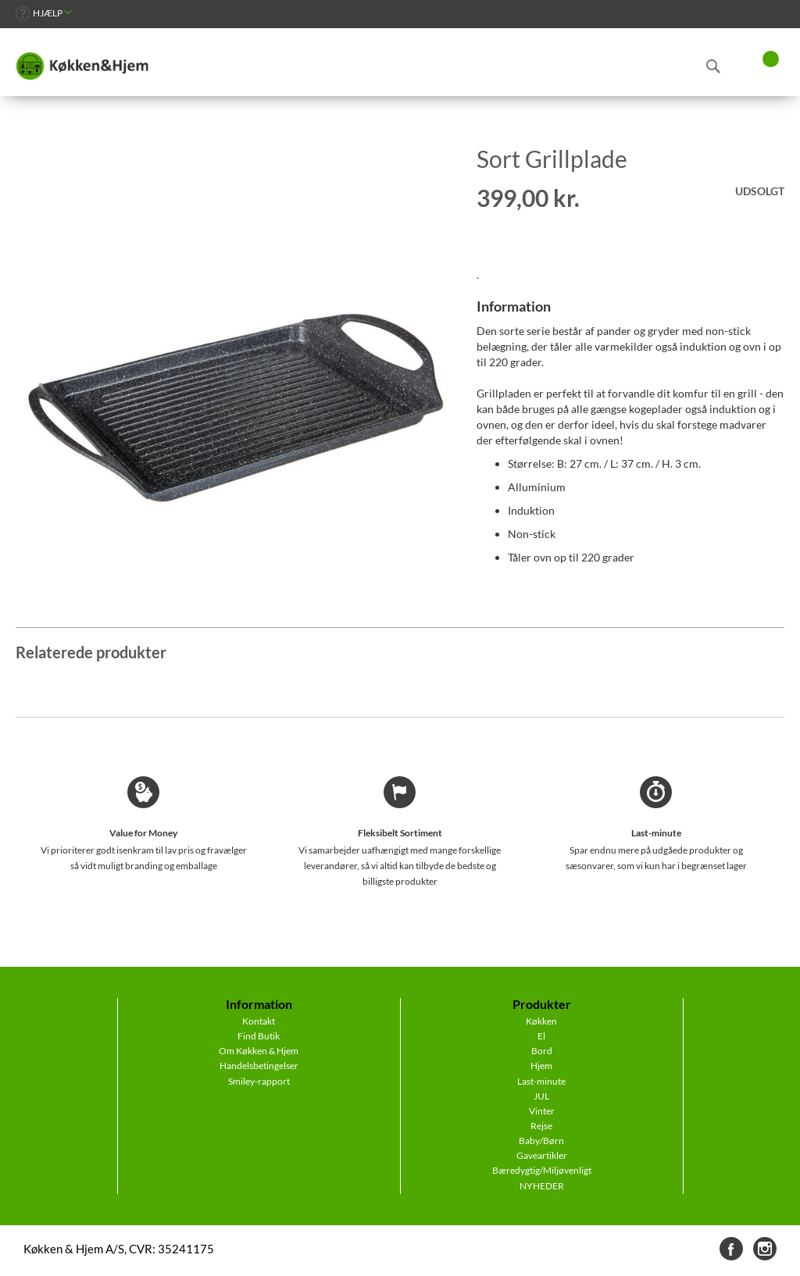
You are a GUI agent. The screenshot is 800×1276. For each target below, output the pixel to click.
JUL (541, 1096)
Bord (541, 1051)
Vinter (542, 1111)
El (541, 1036)
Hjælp (47, 13)
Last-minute (541, 1081)
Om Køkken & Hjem (258, 1051)
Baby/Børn (541, 1140)
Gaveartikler (541, 1155)
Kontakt (258, 1021)
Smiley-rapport (259, 1081)
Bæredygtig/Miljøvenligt (541, 1170)
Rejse (541, 1126)
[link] (44, 13)
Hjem (541, 1065)
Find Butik (259, 1036)
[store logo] (82, 66)
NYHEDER (542, 1186)
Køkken (541, 1021)
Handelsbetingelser (259, 1065)
